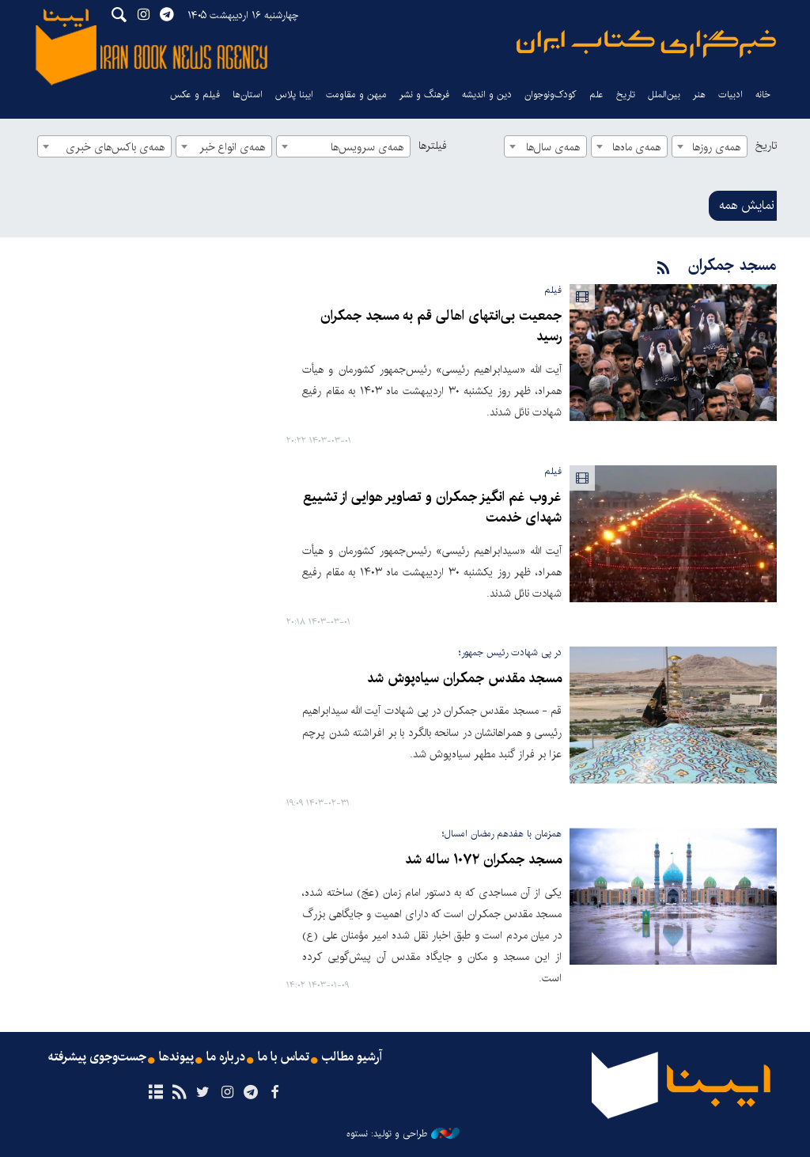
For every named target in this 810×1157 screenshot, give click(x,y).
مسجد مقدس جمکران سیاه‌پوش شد (464, 678)
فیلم (553, 290)
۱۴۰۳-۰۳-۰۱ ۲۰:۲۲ (318, 441)
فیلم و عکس (195, 94)
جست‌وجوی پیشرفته (97, 1057)
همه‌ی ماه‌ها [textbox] (636, 147)
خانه (762, 94)
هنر (699, 94)
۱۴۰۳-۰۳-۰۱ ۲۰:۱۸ (318, 622)
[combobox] (710, 146)
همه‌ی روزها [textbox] (716, 147)
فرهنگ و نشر (424, 94)
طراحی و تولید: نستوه (403, 1134)
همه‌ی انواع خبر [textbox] (232, 147)
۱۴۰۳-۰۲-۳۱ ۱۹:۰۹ (318, 803)
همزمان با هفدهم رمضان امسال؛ (502, 833)
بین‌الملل (664, 94)
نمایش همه (746, 205)
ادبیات (730, 94)
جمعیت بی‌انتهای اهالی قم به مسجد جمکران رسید (441, 326)
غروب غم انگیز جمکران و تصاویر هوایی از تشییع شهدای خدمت (432, 508)
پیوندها (176, 1057)
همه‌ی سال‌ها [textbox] (553, 147)
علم (596, 94)
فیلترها (432, 145)
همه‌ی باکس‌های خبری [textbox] (115, 147)
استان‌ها (248, 94)
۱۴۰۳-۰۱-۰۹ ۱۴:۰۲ (317, 985)
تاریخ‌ (625, 94)
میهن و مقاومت (356, 94)
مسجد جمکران (732, 265)
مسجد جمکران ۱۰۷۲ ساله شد (483, 860)
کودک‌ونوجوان (550, 94)
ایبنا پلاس (294, 94)
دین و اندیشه (487, 94)
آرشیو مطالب (352, 1057)
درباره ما (225, 1057)
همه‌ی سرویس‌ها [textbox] (367, 147)
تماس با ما (283, 1057)
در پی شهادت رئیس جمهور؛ (510, 652)
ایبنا (646, 44)
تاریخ (766, 145)
